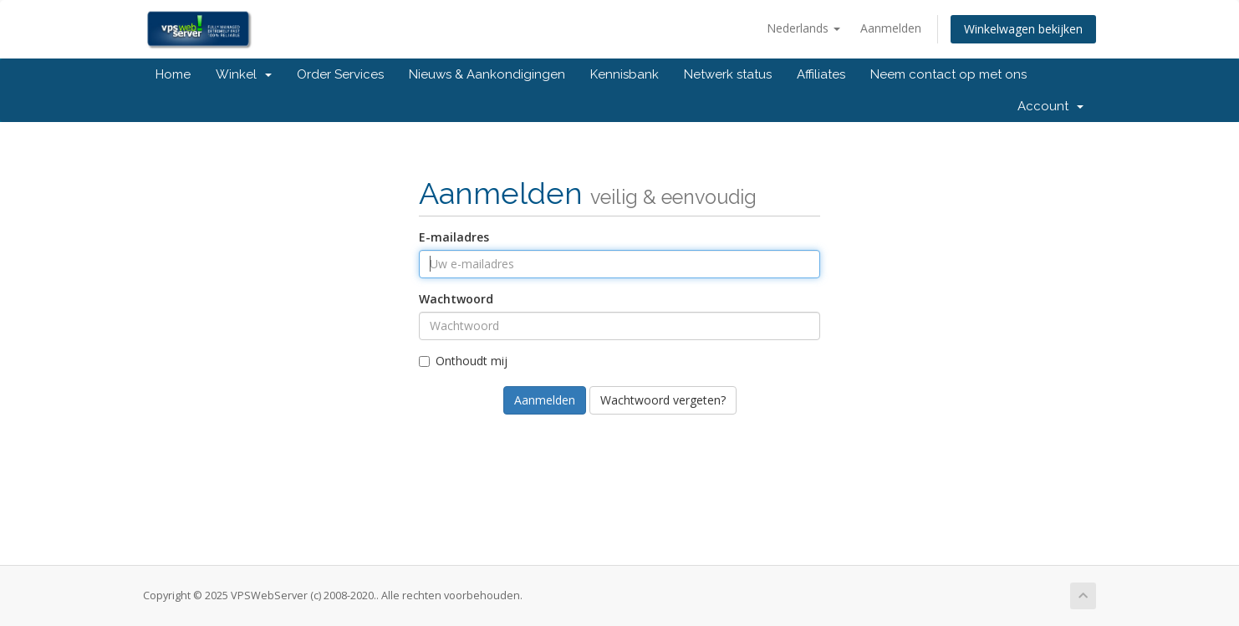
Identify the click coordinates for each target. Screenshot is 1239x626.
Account (1050, 106)
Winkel (244, 74)
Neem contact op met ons (948, 74)
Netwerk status (728, 74)
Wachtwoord (456, 299)
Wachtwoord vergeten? (663, 400)
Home (173, 74)
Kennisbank (624, 74)
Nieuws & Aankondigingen (487, 74)
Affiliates (821, 74)
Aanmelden (890, 28)
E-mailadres (454, 237)
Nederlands (803, 28)
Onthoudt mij (463, 361)
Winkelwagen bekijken (1023, 29)
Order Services (340, 74)
